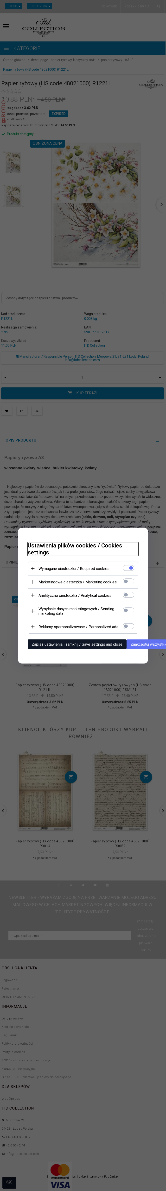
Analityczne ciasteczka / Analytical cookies (74, 595)
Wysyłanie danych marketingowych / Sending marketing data (76, 611)
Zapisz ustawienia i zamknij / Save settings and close (77, 644)
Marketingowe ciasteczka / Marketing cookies (77, 582)
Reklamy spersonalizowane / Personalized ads (78, 626)
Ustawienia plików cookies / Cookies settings (75, 549)
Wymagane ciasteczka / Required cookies (73, 568)
